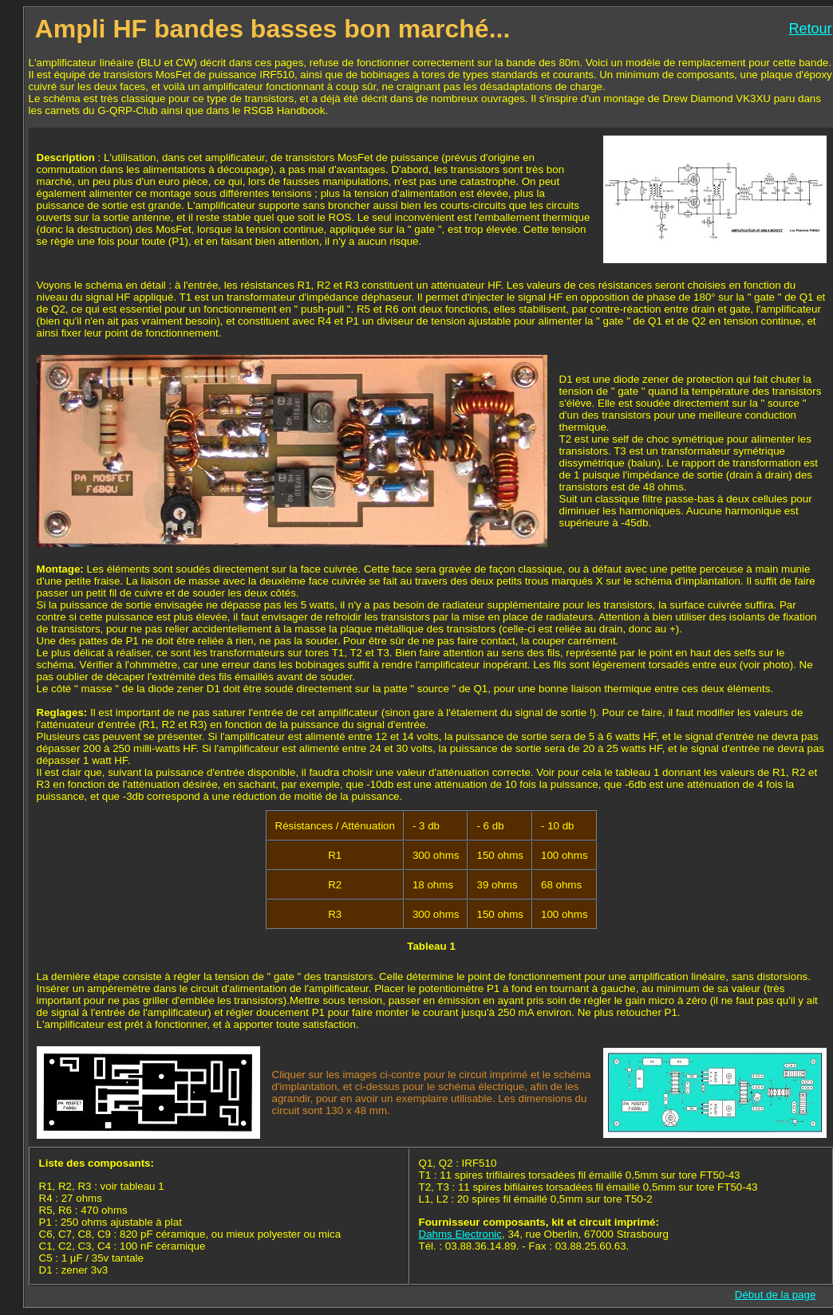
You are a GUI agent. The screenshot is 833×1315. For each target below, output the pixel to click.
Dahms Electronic (460, 1234)
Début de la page (775, 1295)
